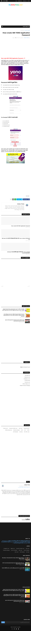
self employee (15, 431)
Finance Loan (5, 428)
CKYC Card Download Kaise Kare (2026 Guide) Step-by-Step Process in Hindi (13, 563)
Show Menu (25, 26)
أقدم (2, 286)
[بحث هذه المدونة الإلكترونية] (17, 622)
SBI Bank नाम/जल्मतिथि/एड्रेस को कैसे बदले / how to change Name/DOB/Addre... (18, 252)
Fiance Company (26, 550)
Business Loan (27, 377)
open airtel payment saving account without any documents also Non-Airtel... (14, 320)
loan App (21, 431)
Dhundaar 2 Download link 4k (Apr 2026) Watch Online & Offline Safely (13, 558)
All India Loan (27, 375)
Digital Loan (13, 548)
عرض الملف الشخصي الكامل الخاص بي (24, 487)
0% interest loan (26, 428)
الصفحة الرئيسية (27, 30)
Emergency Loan (27, 378)
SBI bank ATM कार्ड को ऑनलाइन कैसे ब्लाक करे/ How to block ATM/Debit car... (16, 239)
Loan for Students (14, 550)
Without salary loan (26, 383)
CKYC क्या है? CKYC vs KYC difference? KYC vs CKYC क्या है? (13, 567)
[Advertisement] (15, 16)
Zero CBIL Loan (26, 431)
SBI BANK (22, 30)
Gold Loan (20, 550)
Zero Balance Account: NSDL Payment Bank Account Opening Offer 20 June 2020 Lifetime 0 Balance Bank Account (13, 315)
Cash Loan (20, 428)
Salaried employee (6, 550)
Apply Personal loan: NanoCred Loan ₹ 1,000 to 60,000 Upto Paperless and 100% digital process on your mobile (13, 309)
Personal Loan (27, 382)
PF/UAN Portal (27, 380)
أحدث (28, 286)
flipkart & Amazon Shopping (25, 385)
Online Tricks (20, 204)
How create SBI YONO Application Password (20, 225)
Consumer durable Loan (13, 428)
